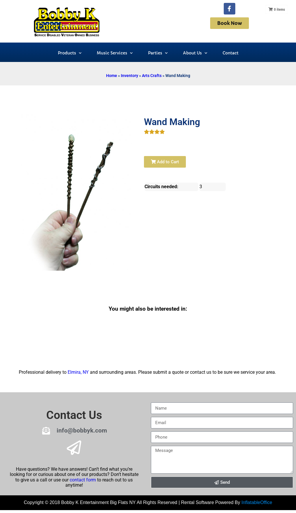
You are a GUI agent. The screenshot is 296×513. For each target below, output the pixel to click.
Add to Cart (165, 161)
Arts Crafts (152, 75)
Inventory (129, 75)
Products (70, 53)
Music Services (115, 53)
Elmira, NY (78, 372)
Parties (158, 53)
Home (111, 75)
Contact (230, 53)
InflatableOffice (256, 502)
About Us (195, 53)
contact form (83, 480)
